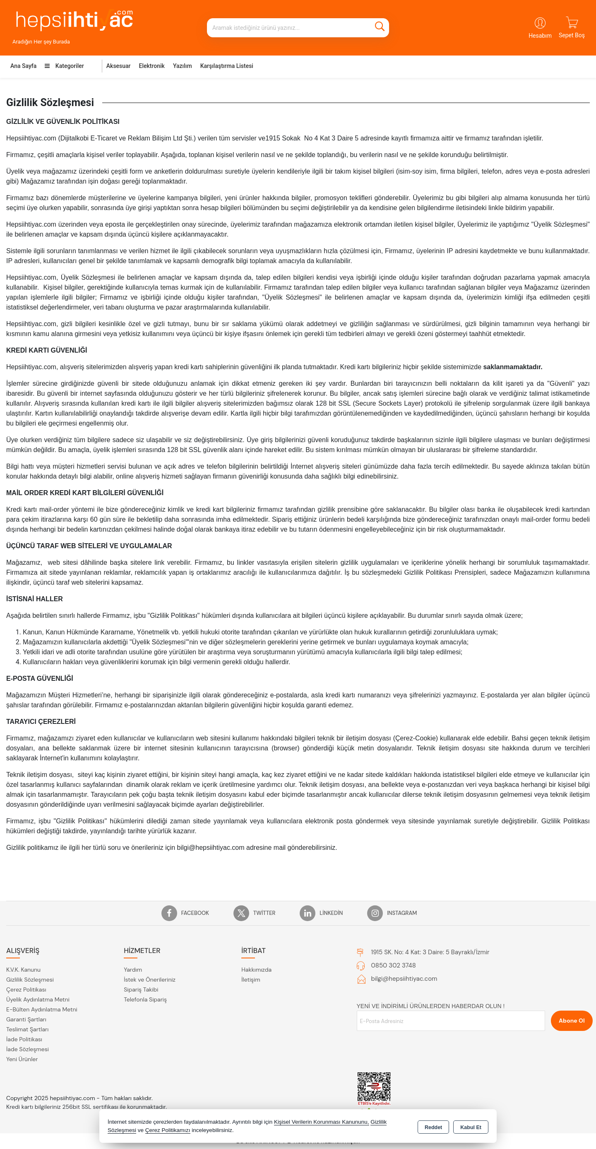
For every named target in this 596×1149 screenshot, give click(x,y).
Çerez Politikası (26, 989)
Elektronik (152, 66)
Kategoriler (64, 66)
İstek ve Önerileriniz (149, 979)
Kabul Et (470, 1127)
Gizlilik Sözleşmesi (30, 979)
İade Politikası (24, 1039)
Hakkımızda (256, 969)
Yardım (133, 969)
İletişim (250, 979)
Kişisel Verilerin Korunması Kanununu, (321, 1122)
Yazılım (182, 66)
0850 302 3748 (393, 965)
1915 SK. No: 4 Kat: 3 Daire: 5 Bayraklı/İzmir (430, 952)
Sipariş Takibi (141, 989)
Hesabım (540, 35)
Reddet (433, 1127)
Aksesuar (118, 66)
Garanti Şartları (26, 1019)
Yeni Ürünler (22, 1059)
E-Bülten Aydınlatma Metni (41, 1009)
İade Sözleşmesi (27, 1049)
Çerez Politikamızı (167, 1130)
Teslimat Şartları (27, 1029)
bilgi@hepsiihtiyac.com (404, 979)
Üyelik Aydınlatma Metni (38, 999)
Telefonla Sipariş (145, 999)
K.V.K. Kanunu (23, 969)
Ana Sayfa (23, 66)
